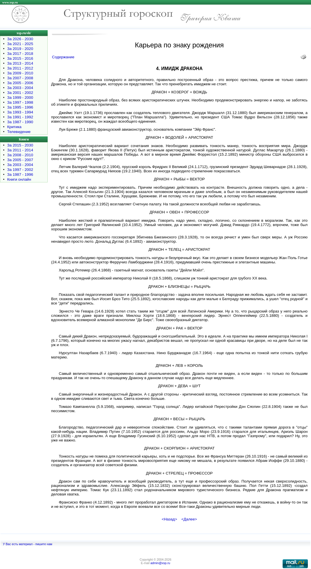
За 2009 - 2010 (20, 73)
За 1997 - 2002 (20, 169)
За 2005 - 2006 (20, 83)
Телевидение (19, 132)
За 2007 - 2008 (20, 78)
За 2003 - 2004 (20, 88)
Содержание (63, 57)
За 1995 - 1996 (20, 107)
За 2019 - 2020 (20, 49)
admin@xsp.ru (160, 563)
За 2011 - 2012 (20, 68)
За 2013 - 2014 (20, 63)
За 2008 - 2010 (20, 155)
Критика (14, 127)
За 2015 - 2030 (20, 145)
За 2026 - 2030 (20, 39)
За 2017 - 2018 (20, 53)
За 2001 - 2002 (20, 92)
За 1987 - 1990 (20, 122)
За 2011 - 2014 (20, 150)
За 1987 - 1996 (20, 174)
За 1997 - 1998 (20, 102)
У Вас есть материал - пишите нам (27, 544)
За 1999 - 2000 (20, 97)
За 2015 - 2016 (20, 58)
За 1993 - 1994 (20, 112)
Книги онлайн (19, 179)
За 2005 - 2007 (20, 160)
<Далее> (189, 519)
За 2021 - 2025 (20, 44)
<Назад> (169, 519)
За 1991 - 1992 (20, 117)
